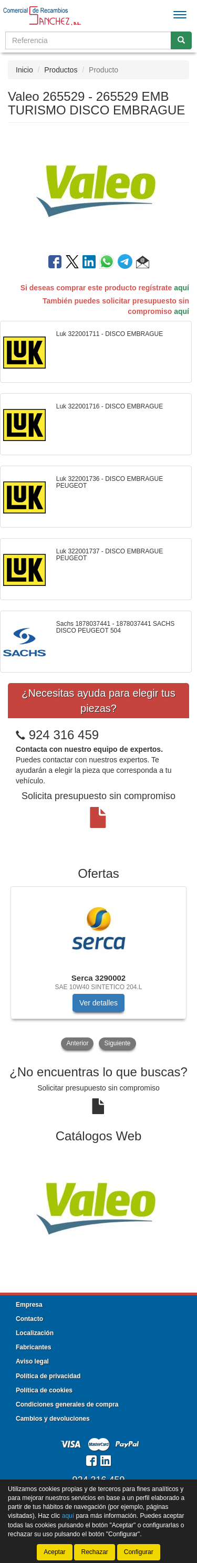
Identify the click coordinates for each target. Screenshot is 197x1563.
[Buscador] (88, 40)
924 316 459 (64, 735)
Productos (60, 70)
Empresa (29, 1304)
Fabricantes (33, 1347)
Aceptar (54, 1552)
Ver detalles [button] (98, 1003)
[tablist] (98, 969)
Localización (35, 1333)
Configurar (138, 1552)
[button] (142, 263)
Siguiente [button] (117, 1043)
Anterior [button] (77, 1043)
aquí (181, 288)
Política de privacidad (48, 1376)
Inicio (24, 70)
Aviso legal (32, 1361)
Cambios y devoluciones (53, 1418)
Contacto (29, 1319)
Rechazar (94, 1552)
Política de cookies (44, 1390)
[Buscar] (181, 40)
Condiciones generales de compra (67, 1404)
